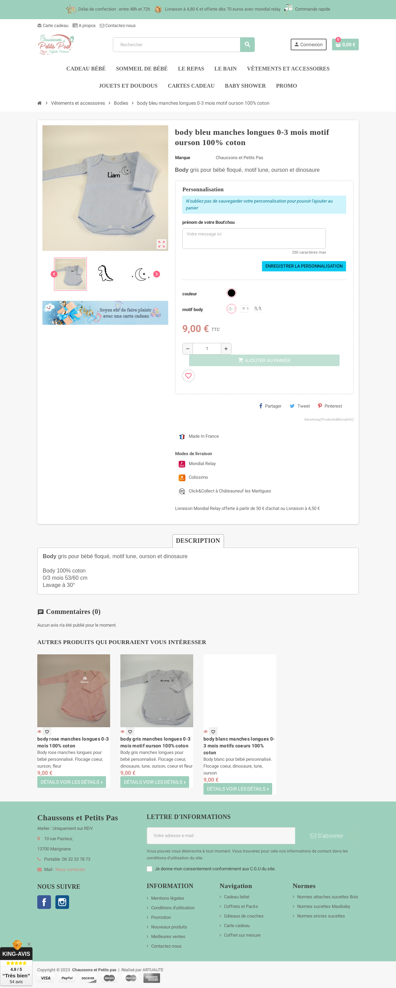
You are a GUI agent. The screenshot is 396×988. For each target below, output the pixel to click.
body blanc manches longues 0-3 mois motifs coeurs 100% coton (239, 745)
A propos (84, 25)
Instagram (62, 902)
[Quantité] (207, 348)
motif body (192, 309)
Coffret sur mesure (242, 935)
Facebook (44, 902)
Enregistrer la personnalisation (304, 266)
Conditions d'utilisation (173, 907)
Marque (182, 157)
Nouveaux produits (169, 926)
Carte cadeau (52, 25)
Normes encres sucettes (321, 916)
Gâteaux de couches (244, 916)
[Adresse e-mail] (221, 835)
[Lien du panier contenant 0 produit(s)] (345, 44)
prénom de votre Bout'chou (208, 222)
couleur (189, 293)
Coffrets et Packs (241, 906)
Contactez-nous (118, 25)
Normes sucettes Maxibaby (323, 906)
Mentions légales (167, 898)
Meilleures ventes (168, 936)
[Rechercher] (183, 44)
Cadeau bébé (236, 896)
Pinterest (330, 406)
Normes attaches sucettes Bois (327, 896)
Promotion (161, 917)
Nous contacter (70, 869)
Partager (270, 406)
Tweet (300, 406)
